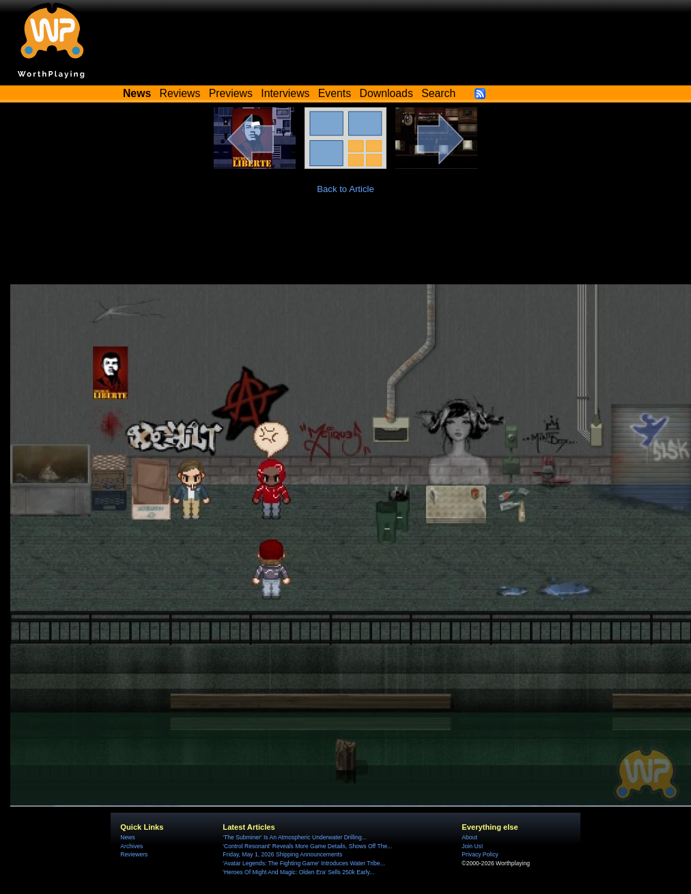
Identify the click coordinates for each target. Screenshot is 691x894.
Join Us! (472, 846)
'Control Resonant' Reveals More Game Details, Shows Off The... (307, 846)
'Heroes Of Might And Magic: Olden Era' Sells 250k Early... (298, 872)
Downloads (386, 93)
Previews (231, 93)
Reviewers (133, 854)
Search (438, 93)
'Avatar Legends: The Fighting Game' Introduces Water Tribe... (303, 863)
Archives (131, 846)
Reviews (180, 93)
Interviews (285, 93)
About (469, 837)
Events (334, 93)
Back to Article (345, 189)
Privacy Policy (480, 854)
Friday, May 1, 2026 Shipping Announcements (282, 854)
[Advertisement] (345, 246)
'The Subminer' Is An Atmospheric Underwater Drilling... (295, 837)
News (127, 837)
